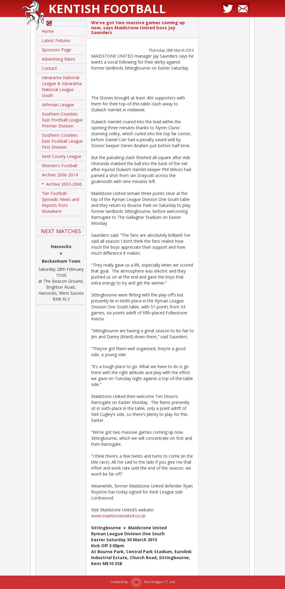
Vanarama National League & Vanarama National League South (62, 86)
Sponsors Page (56, 50)
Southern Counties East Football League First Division (62, 141)
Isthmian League (58, 104)
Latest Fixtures (56, 40)
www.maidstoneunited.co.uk (118, 516)
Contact (49, 68)
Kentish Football (107, 8)
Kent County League (61, 156)
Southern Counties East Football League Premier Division (62, 120)
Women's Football (59, 165)
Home (48, 31)
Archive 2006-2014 (60, 175)
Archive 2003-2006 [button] (62, 185)
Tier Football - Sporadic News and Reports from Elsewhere (60, 202)
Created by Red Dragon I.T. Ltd (142, 581)
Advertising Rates (58, 59)
